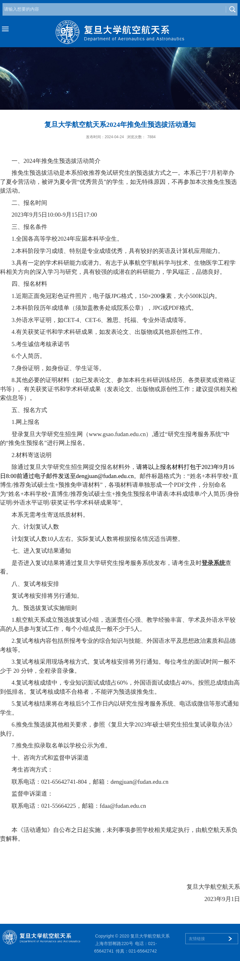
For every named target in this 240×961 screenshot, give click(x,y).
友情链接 (197, 938)
